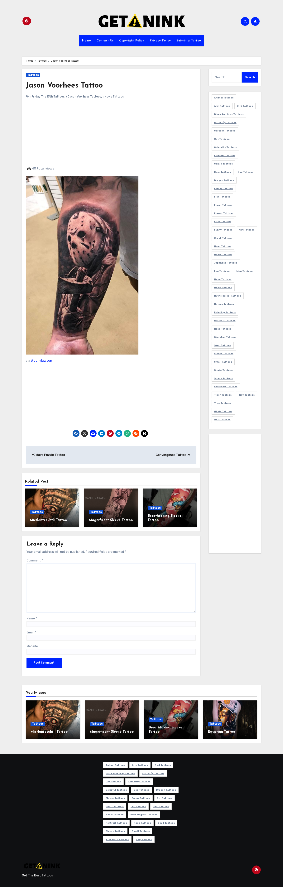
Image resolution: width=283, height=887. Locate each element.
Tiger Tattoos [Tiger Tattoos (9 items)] (223, 394)
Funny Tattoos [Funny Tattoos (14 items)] (223, 229)
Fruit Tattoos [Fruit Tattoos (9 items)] (222, 221)
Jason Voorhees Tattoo (64, 85)
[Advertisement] (111, 136)
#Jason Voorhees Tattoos (83, 96)
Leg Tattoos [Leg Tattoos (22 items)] (222, 271)
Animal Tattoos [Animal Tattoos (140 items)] (224, 97)
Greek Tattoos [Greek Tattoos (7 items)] (223, 238)
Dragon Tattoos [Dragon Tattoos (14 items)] (224, 180)
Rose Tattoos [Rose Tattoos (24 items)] (222, 328)
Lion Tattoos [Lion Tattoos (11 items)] (244, 271)
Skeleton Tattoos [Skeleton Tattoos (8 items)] (225, 337)
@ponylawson (41, 360)
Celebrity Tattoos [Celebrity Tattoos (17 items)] (225, 147)
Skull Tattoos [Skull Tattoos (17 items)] (222, 345)
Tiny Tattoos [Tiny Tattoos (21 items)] (246, 394)
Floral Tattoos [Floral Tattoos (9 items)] (223, 205)
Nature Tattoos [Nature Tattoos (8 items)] (224, 304)
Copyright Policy (131, 40)
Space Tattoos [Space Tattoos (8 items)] (223, 378)
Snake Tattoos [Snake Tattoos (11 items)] (223, 370)
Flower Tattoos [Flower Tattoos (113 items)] (223, 213)
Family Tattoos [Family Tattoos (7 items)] (223, 188)
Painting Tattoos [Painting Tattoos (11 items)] (225, 312)
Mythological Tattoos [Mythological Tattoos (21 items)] (227, 295)
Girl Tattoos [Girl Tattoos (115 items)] (247, 229)
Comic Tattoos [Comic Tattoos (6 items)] (223, 163)
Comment (34, 560)
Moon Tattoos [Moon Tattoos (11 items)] (223, 279)
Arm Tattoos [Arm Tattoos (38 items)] (222, 106)
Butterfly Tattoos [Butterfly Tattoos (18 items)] (225, 122)
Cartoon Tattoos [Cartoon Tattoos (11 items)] (224, 130)
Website (32, 646)
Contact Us (105, 40)
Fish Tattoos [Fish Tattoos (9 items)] (222, 196)
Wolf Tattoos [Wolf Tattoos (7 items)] (222, 419)
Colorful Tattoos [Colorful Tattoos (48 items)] (224, 155)
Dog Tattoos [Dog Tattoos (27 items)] (245, 172)
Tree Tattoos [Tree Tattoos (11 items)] (222, 403)
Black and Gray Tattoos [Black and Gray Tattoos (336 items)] (229, 114)
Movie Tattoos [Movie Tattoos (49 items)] (223, 287)
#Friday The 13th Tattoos (47, 96)
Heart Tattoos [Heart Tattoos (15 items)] (223, 254)
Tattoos (33, 75)
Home (86, 40)
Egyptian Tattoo (221, 732)
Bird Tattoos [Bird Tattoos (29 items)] (245, 106)
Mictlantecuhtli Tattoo (48, 520)
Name (31, 618)
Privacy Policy (160, 40)
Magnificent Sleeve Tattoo (111, 520)
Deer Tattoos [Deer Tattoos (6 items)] (222, 172)
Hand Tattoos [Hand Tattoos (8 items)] (222, 246)
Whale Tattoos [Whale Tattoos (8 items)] (223, 411)
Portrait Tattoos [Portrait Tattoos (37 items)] (225, 320)
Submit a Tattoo (188, 40)
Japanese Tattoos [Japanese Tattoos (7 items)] (225, 262)
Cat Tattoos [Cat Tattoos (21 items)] (222, 139)
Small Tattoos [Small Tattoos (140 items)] (223, 361)
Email (31, 632)
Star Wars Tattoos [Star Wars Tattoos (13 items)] (225, 386)
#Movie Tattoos (113, 96)
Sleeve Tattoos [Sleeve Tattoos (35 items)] (223, 353)
